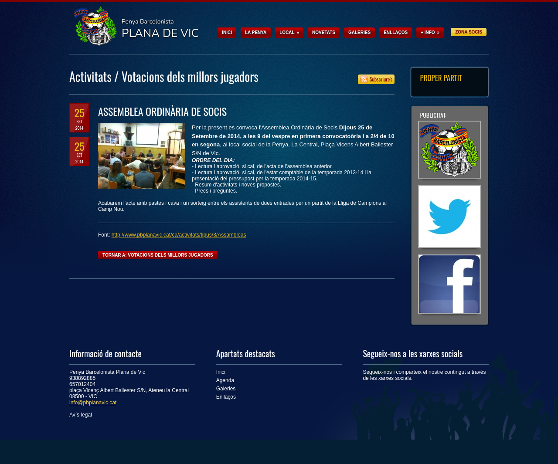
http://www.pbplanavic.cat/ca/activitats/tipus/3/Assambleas (179, 235)
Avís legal (80, 415)
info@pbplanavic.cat (92, 403)
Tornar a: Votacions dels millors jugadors (157, 255)
